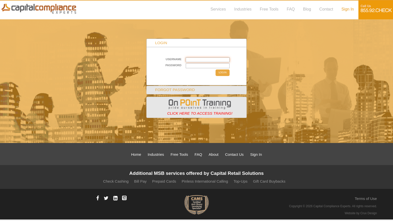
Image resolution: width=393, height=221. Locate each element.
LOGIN (223, 72)
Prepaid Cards (164, 181)
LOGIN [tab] (158, 43)
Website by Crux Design (361, 213)
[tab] (196, 107)
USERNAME (173, 59)
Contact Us (234, 154)
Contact (326, 9)
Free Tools (269, 9)
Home (136, 154)
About (214, 154)
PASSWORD (173, 65)
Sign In (347, 9)
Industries (242, 9)
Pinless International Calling (205, 181)
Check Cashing (116, 181)
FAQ (291, 9)
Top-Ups (241, 181)
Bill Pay (140, 181)
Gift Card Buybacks (269, 181)
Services (218, 9)
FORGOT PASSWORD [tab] (172, 90)
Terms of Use (366, 198)
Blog (307, 9)
